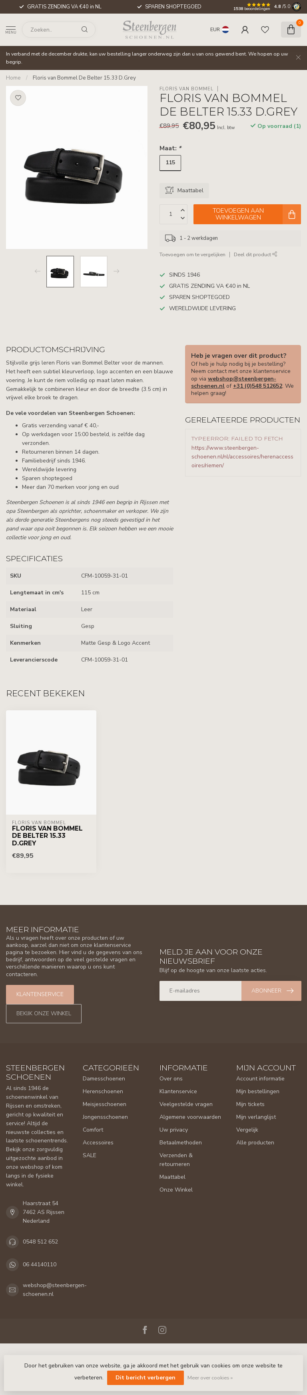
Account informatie (260, 1078)
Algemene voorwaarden (190, 1117)
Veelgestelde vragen (186, 1104)
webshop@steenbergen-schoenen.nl (55, 1289)
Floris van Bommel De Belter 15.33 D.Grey (84, 78)
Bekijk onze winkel (43, 1013)
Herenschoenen (103, 1091)
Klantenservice (40, 994)
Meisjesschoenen (104, 1104)
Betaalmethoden (180, 1142)
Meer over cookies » (210, 1377)
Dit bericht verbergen (145, 1377)
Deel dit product (255, 254)
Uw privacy (173, 1130)
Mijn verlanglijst (256, 1117)
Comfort (93, 1130)
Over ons (171, 1078)
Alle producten (255, 1142)
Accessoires (98, 1142)
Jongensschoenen (105, 1117)
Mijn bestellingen (257, 1091)
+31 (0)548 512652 (257, 386)
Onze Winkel (176, 1190)
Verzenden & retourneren (176, 1160)
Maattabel (172, 1177)
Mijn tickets (250, 1104)
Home (13, 78)
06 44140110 (39, 1264)
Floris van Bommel (186, 89)
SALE (89, 1155)
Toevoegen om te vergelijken (192, 254)
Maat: (170, 148)
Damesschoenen (104, 1078)
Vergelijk (247, 1130)
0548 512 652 (40, 1242)
